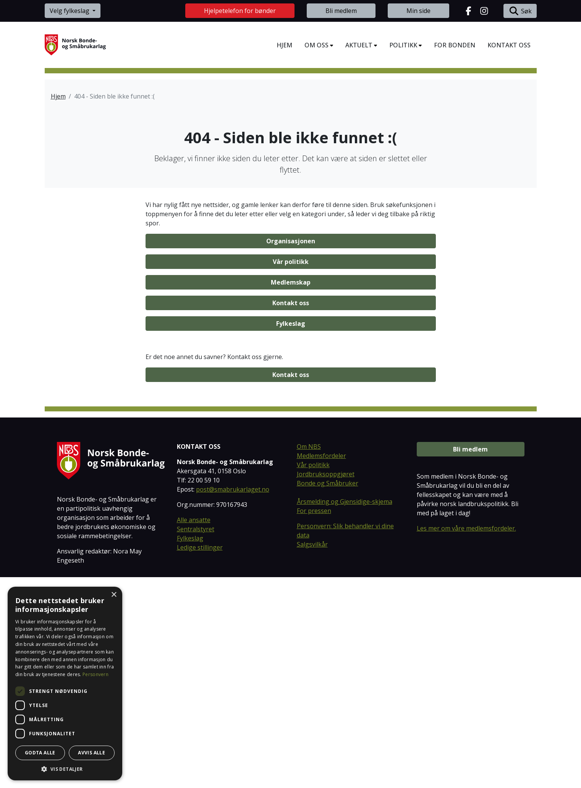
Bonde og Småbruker (327, 694)
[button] (65, 769)
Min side (418, 10)
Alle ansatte (193, 731)
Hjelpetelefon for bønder (240, 10)
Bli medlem (341, 10)
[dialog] (65, 683)
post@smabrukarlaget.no (232, 700)
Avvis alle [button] (91, 752)
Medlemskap (291, 493)
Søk (520, 10)
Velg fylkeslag (70, 10)
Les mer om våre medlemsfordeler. (466, 739)
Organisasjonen (290, 452)
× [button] (114, 595)
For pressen (314, 722)
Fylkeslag (290, 534)
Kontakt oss (290, 514)
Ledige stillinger (200, 758)
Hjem (58, 96)
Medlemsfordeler (321, 667)
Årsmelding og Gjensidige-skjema (344, 713)
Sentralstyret (195, 740)
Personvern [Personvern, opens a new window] (95, 674)
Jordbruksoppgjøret (325, 685)
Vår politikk (291, 472)
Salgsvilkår (312, 755)
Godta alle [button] (40, 752)
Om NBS (309, 658)
